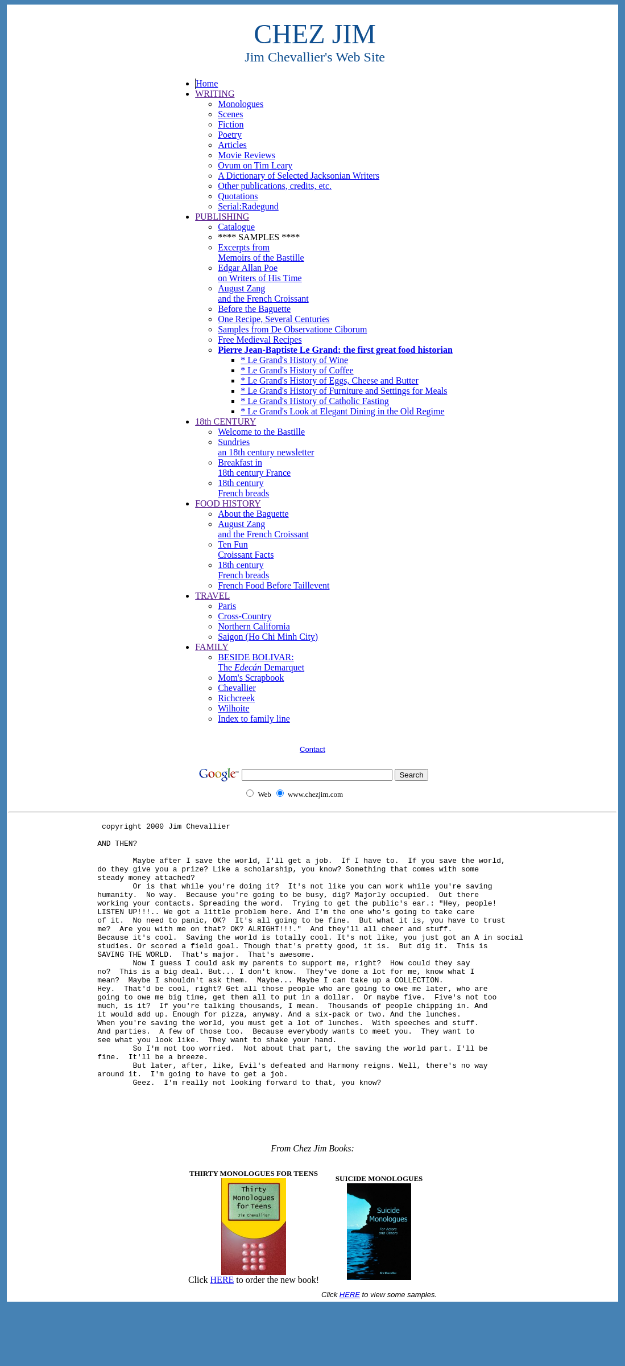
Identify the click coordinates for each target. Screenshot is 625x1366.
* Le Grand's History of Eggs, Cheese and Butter (330, 380)
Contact (312, 749)
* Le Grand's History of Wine (294, 360)
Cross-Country (244, 616)
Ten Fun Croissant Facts (246, 549)
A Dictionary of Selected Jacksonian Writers (298, 175)
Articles (232, 145)
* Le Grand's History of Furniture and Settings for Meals (344, 391)
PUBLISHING (222, 216)
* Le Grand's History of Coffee (297, 370)
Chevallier (237, 688)
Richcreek (236, 698)
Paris (227, 606)
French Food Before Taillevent (273, 585)
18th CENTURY (225, 421)
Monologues (240, 104)
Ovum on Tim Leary (255, 165)
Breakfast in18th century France (254, 468)
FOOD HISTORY (228, 503)
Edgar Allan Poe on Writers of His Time (260, 273)
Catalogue (236, 227)
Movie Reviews (246, 155)
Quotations (238, 196)
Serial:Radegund (248, 206)
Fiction (230, 124)
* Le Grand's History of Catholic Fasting (315, 401)
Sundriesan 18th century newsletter (266, 447)
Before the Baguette (254, 309)
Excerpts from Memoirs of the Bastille (261, 252)
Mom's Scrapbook (251, 677)
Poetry (230, 134)
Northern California (254, 626)
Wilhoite (233, 708)
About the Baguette (253, 514)
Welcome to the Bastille (261, 432)
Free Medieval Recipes (260, 339)
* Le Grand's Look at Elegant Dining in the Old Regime (342, 411)
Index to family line (254, 718)
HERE (222, 1339)
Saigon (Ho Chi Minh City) (268, 636)
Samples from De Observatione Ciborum (292, 329)
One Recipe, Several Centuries (273, 319)
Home (207, 83)
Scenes (230, 114)
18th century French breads (243, 488)
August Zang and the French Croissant (263, 293)
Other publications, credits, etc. (275, 186)
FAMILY (212, 647)
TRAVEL (212, 595)
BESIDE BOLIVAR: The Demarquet (261, 662)
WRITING (214, 93)
